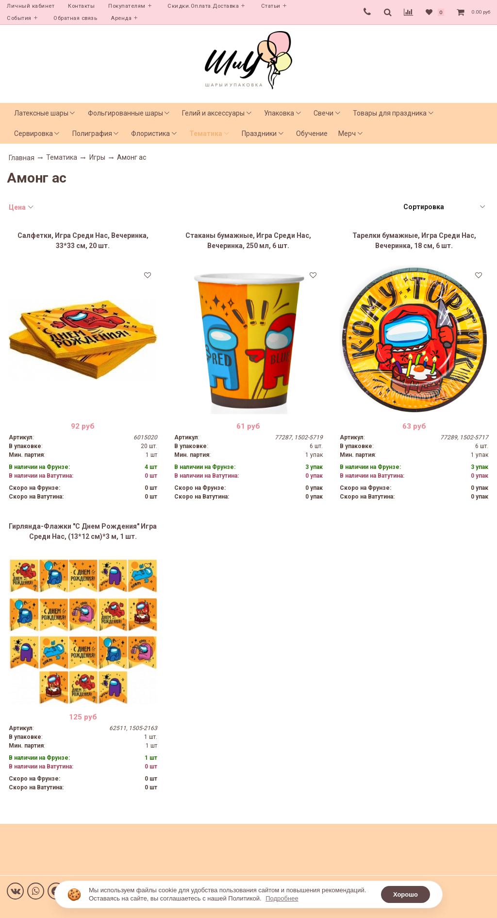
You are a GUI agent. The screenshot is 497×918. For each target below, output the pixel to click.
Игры (97, 157)
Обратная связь (75, 18)
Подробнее (281, 898)
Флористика (150, 133)
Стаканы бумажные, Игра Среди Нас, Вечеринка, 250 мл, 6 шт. (248, 241)
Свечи (323, 113)
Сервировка (33, 133)
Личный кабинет (30, 6)
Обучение (312, 133)
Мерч (347, 133)
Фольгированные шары (125, 113)
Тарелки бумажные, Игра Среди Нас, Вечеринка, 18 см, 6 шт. (414, 241)
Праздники (259, 133)
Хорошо (405, 894)
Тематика (205, 133)
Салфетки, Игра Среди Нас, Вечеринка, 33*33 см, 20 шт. (83, 241)
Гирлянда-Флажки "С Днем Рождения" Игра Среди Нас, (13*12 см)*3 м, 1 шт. (83, 531)
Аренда (121, 18)
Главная (21, 158)
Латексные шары (41, 113)
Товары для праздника (390, 113)
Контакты (81, 6)
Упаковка (279, 113)
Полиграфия (92, 133)
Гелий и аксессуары (213, 113)
